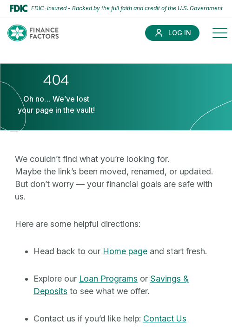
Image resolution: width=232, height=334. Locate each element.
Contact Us (164, 318)
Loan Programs (108, 278)
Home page (125, 251)
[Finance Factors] (33, 33)
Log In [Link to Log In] (179, 33)
